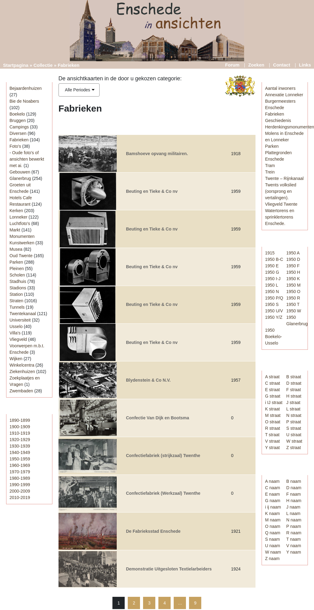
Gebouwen (19, 172)
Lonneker (18, 217)
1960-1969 (19, 465)
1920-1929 (19, 439)
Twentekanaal (22, 313)
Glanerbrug (20, 178)
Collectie (43, 65)
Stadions (17, 287)
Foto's (15, 146)
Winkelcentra (21, 365)
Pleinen (16, 268)
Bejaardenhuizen (25, 88)
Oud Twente (20, 255)
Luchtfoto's (19, 223)
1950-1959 (19, 458)
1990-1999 (19, 484)
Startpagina (15, 65)
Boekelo (17, 114)
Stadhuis (17, 281)
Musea (15, 249)
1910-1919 (19, 433)
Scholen (17, 275)
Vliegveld (18, 339)
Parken (16, 262)
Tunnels (17, 307)
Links (305, 64)
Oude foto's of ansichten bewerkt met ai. (26, 159)
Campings (19, 126)
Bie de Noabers (24, 101)
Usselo (16, 326)
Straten (16, 300)
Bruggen (17, 120)
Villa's (15, 332)
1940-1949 (19, 452)
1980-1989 (19, 478)
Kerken (16, 210)
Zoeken (256, 64)
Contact (281, 64)
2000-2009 (19, 491)
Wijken (15, 358)
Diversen (17, 133)
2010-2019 (19, 497)
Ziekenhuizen (22, 371)
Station (16, 294)
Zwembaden (21, 390)
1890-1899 (19, 420)
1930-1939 (19, 446)
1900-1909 (19, 426)
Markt (14, 229)
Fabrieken (18, 139)
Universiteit (20, 320)
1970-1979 (19, 471)
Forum (232, 64)
